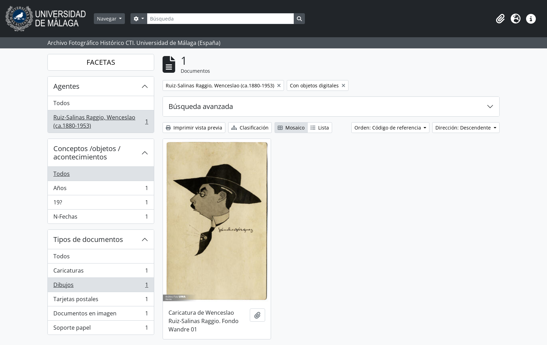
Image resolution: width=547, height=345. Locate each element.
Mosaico (291, 127)
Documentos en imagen (100, 315)
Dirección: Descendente (463, 127)
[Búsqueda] (220, 18)
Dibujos (100, 286)
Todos (61, 103)
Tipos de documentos (88, 239)
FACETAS (101, 62)
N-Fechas (100, 218)
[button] (500, 18)
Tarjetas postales (100, 300)
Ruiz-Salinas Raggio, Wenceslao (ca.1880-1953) (100, 121)
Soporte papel (100, 329)
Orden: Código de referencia (388, 127)
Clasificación (250, 127)
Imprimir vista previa (194, 127)
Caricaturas (100, 272)
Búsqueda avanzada (200, 106)
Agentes (66, 86)
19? (100, 204)
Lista (319, 127)
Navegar (107, 18)
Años (100, 189)
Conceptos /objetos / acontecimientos (86, 153)
